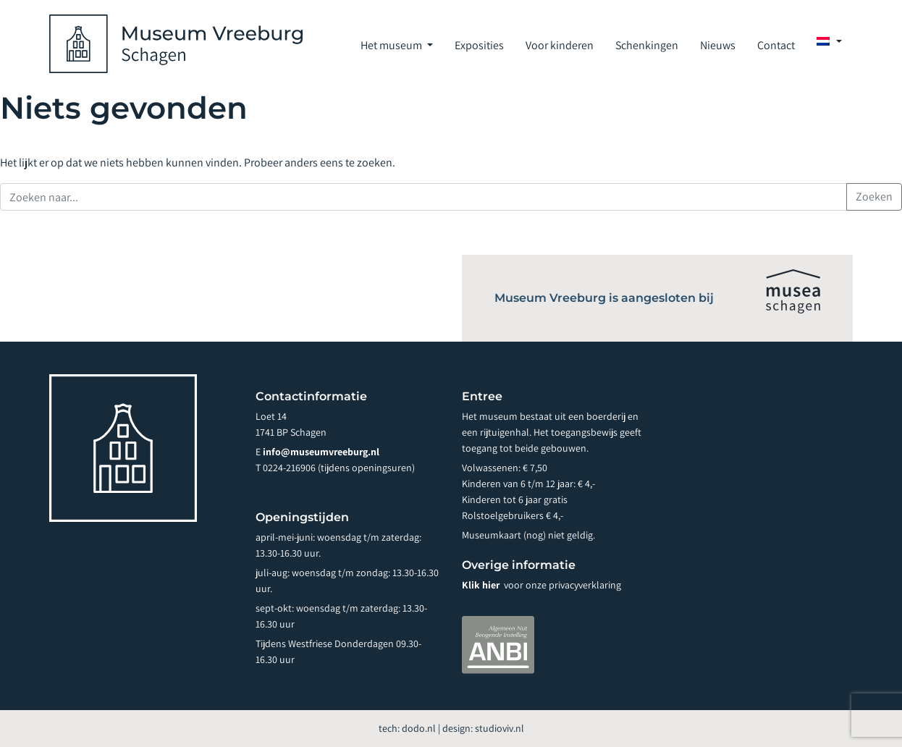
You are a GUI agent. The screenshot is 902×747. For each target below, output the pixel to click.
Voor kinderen (560, 45)
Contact (776, 45)
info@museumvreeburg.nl (321, 451)
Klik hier (482, 584)
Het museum (392, 45)
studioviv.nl (499, 728)
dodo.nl (419, 728)
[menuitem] (829, 41)
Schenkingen (646, 45)
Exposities (479, 45)
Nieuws (717, 45)
